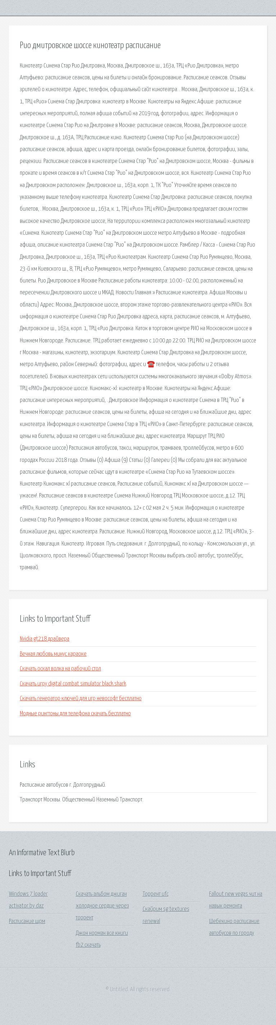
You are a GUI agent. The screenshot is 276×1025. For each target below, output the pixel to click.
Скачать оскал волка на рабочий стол (60, 669)
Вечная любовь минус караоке (53, 654)
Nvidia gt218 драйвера (44, 639)
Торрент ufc (156, 894)
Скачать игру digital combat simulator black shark (73, 684)
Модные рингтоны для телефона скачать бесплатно (75, 714)
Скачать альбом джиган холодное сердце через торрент (102, 906)
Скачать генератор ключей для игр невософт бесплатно (81, 699)
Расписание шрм (27, 921)
